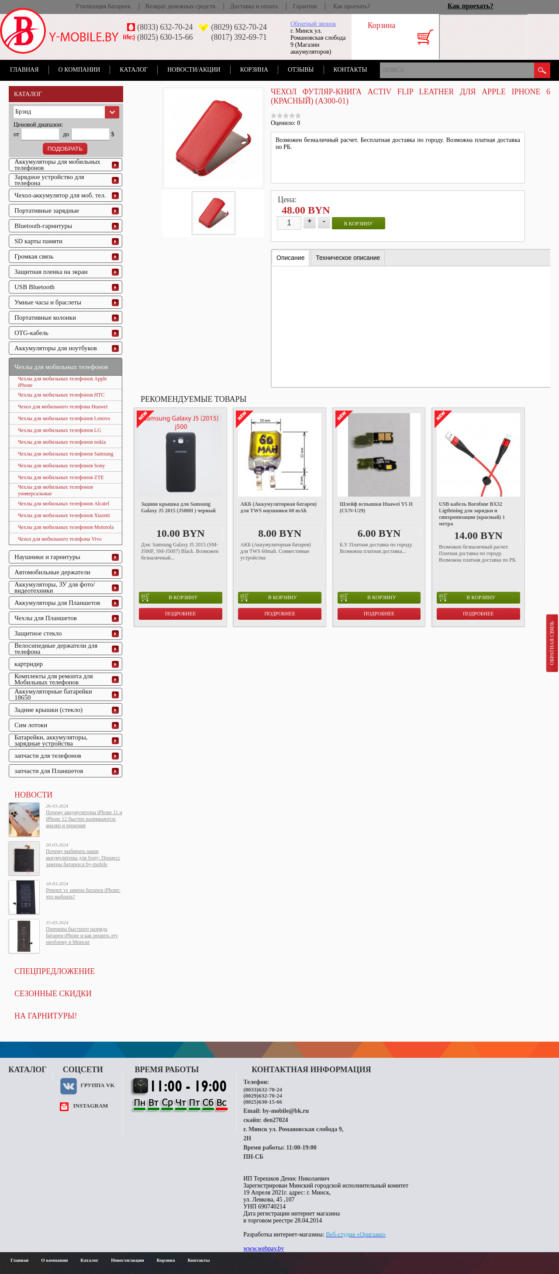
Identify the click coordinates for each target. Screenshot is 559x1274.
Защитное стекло (38, 633)
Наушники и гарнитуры (47, 556)
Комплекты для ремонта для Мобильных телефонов (53, 679)
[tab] (290, 258)
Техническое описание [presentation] (348, 257)
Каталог (134, 69)
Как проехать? (351, 6)
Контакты (350, 69)
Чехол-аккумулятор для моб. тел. (60, 195)
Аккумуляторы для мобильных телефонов (57, 164)
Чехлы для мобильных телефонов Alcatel (63, 504)
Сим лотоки (30, 725)
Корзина (254, 69)
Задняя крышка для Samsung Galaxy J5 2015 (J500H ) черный (178, 507)
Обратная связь (552, 643)
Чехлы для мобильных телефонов (61, 366)
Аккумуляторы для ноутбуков (55, 348)
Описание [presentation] (290, 257)
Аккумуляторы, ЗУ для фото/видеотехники (54, 587)
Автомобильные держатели (52, 572)
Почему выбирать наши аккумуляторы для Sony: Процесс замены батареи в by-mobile (83, 857)
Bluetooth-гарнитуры (43, 225)
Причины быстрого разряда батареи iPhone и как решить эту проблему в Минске (82, 935)
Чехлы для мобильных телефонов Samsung (66, 454)
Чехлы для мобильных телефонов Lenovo (64, 418)
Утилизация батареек (102, 6)
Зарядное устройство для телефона (49, 179)
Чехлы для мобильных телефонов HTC (61, 395)
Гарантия (305, 6)
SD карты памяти (38, 241)
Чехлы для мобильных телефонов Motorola (66, 527)
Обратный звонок (313, 24)
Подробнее (180, 614)
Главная (24, 69)
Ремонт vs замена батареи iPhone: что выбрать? (83, 893)
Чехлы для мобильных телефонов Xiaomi (64, 515)
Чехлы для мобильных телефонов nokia (62, 442)
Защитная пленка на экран (51, 271)
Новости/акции (194, 69)
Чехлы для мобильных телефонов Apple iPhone (62, 382)
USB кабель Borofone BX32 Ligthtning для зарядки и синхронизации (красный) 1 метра (472, 514)
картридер (28, 663)
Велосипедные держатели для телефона (55, 648)
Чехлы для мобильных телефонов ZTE (61, 477)
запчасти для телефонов (47, 755)
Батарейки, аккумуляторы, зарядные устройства (51, 740)
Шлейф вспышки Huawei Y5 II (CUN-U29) (376, 507)
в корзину (358, 224)
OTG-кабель (31, 332)
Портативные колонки (45, 317)
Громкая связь (34, 256)
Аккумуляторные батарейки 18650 (53, 694)
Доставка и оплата (254, 6)
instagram (90, 1105)
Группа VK (97, 1085)
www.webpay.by (263, 1248)
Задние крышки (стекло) (48, 709)
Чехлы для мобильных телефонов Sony (61, 466)
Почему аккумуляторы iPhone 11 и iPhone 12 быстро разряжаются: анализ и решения (84, 819)
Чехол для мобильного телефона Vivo (59, 539)
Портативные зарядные (46, 210)
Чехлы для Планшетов (45, 618)
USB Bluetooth (34, 286)
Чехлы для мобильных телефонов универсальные (55, 490)
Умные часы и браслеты (47, 302)
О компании (79, 69)
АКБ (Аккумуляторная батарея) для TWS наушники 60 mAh (278, 507)
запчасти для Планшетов (48, 770)
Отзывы (301, 69)
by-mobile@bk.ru (285, 1111)
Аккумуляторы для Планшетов (57, 602)
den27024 (275, 1120)
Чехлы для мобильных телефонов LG (59, 430)
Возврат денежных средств (180, 6)
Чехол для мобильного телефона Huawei (62, 407)
